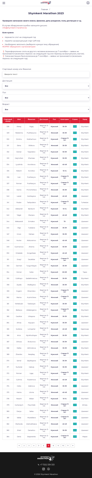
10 (63, 445)
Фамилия (31, 119)
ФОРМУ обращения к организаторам (18, 47)
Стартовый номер (8, 120)
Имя (19, 119)
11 (68, 445)
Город (85, 119)
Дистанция (44, 119)
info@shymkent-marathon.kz (14, 28)
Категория (64, 119)
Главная (44, 9)
